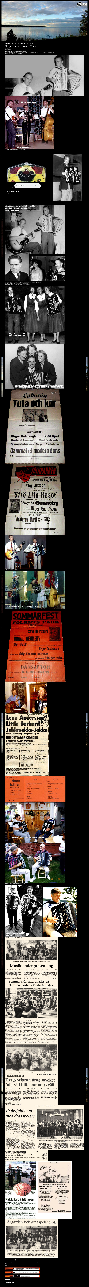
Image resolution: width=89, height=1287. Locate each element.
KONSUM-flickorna (8, 1265)
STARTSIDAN (7, 1279)
